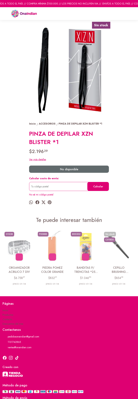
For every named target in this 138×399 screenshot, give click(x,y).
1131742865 (12, 342)
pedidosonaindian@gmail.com (21, 337)
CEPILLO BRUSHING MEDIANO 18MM (119, 270)
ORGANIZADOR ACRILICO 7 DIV (19, 270)
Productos (8, 315)
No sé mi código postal (41, 194)
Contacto (7, 319)
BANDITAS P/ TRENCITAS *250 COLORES (85, 270)
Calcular (98, 186)
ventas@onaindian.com (17, 347)
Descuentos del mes (13, 324)
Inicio (5, 310)
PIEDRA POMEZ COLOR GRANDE (52, 270)
